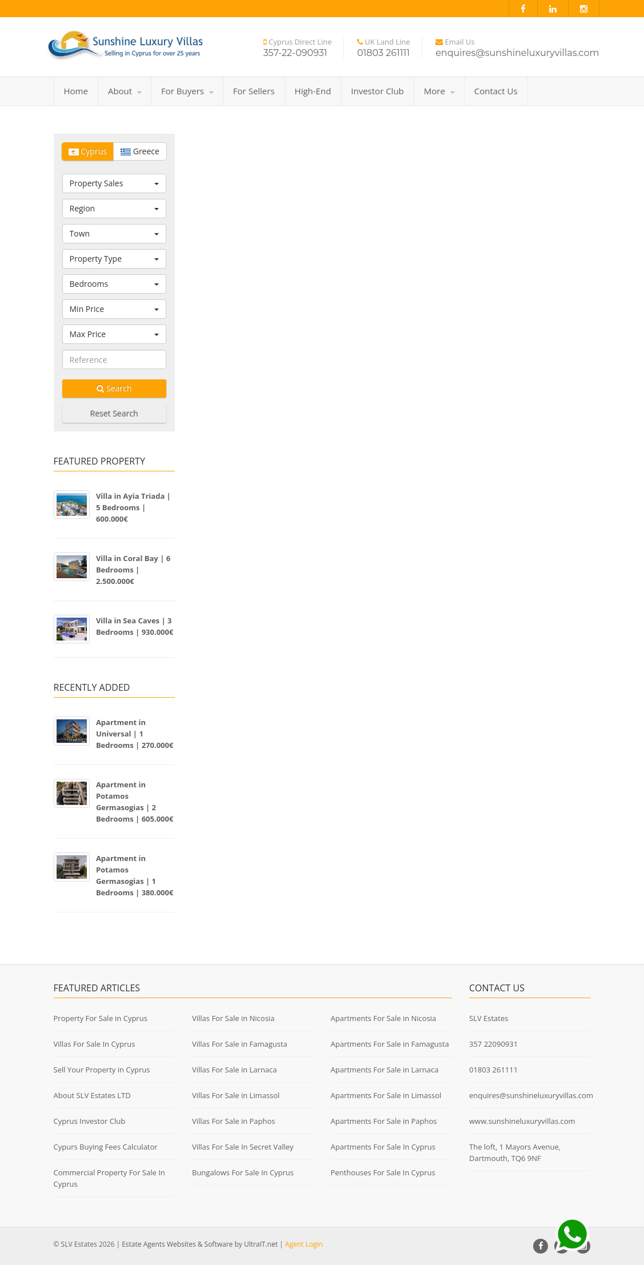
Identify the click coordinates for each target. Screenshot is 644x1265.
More (439, 91)
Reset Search (114, 413)
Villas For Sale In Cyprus (94, 1044)
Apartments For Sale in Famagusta (390, 1044)
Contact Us (496, 91)
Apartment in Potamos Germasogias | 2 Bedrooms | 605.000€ (135, 801)
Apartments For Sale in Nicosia (384, 1018)
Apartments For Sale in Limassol (386, 1095)
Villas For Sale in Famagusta (239, 1044)
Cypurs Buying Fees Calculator (106, 1147)
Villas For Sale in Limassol (235, 1095)
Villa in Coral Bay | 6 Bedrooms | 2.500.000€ (133, 569)
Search (114, 388)
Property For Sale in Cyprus (100, 1018)
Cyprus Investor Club (90, 1121)
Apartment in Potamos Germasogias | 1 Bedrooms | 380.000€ (135, 875)
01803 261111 (493, 1069)
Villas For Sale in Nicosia (233, 1018)
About (124, 91)
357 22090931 (493, 1044)
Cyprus (88, 151)
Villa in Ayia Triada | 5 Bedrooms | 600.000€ (133, 507)
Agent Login (304, 1244)
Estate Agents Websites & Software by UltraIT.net (200, 1244)
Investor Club (377, 91)
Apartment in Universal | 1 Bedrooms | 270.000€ (135, 733)
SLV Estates (488, 1018)
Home (76, 91)
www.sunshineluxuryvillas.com (522, 1121)
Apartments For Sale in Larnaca (385, 1069)
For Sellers (254, 91)
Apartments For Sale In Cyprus (383, 1147)
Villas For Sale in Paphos (233, 1121)
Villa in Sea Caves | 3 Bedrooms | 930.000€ (135, 626)
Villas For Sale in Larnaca (234, 1069)
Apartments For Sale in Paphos (384, 1121)
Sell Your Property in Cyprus (102, 1069)
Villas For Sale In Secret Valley (243, 1147)
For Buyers (187, 91)
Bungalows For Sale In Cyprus (243, 1172)
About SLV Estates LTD (92, 1095)
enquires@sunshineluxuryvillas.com (531, 1095)
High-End (313, 91)
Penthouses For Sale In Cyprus (383, 1172)
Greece (140, 151)
